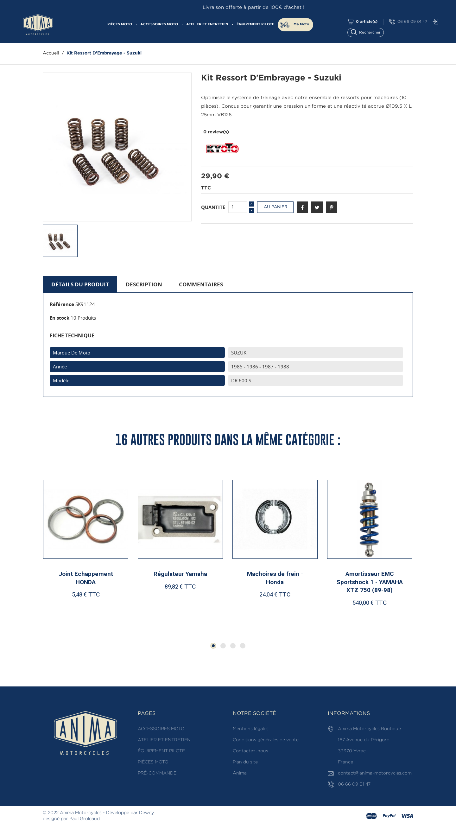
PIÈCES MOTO (119, 24)
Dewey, (147, 813)
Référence (62, 304)
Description (144, 284)
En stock (59, 318)
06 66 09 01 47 (408, 22)
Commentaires (201, 284)
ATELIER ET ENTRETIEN (207, 24)
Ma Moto (301, 24)
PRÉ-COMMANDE (157, 773)
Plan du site (245, 762)
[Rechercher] (368, 31)
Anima (240, 773)
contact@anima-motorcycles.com (375, 773)
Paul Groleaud (84, 819)
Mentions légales (251, 729)
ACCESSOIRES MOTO (159, 24)
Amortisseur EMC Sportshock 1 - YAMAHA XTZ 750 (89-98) (370, 582)
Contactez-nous (250, 751)
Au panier (275, 207)
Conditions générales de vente (266, 740)
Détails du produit (80, 284)
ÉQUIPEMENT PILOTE (255, 24)
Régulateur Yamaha (180, 573)
